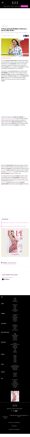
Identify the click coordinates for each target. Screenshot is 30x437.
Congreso (15, 357)
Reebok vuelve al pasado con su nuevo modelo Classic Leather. (14, 226)
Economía (15, 345)
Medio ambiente (15, 379)
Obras (15, 348)
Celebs (12, 6)
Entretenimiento (15, 325)
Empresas (15, 343)
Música (15, 328)
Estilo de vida (17, 6)
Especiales (15, 376)
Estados (15, 359)
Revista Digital (15, 254)
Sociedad (15, 361)
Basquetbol (15, 336)
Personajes (15, 317)
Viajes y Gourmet (15, 310)
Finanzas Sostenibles (15, 384)
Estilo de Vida (15, 320)
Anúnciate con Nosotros (14, 429)
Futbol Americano (15, 335)
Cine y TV (14, 327)
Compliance (14, 425)
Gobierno (15, 355)
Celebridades (5, 26)
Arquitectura (15, 368)
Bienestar (15, 319)
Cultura (15, 311)
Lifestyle (15, 338)
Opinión (15, 360)
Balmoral (3, 170)
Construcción (15, 365)
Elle (2, 297)
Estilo (15, 324)
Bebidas (15, 315)
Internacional (15, 346)
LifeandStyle (15, 352)
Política (2, 354)
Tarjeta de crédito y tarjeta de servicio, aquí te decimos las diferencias (15, 222)
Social (15, 380)
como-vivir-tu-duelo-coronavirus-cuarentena (9, 263)
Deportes (15, 326)
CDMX (15, 358)
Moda (5, 6)
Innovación (15, 385)
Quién (2, 303)
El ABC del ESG (15, 386)
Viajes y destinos (15, 316)
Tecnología (15, 347)
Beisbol (15, 334)
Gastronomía (15, 314)
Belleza (8, 6)
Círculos (15, 306)
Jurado (15, 321)
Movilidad (15, 382)
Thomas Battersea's (9, 171)
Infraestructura (15, 367)
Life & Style (3, 323)
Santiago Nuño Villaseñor (7, 277)
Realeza (15, 305)
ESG (15, 349)
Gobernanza (15, 381)
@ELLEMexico (6, 279)
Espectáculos (15, 304)
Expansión (3, 342)
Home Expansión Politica (15, 344)
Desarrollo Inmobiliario (15, 366)
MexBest (3, 313)
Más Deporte (15, 337)
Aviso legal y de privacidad (14, 422)
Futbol (15, 333)
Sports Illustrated (5, 332)
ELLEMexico (12, 411)
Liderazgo (15, 374)
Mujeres (15, 350)
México (15, 356)
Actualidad (15, 373)
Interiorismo (15, 369)
